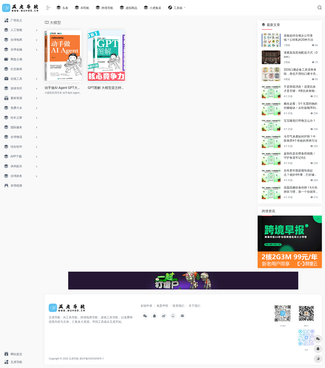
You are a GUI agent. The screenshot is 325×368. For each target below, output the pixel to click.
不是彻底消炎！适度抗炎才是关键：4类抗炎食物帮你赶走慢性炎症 (300, 89)
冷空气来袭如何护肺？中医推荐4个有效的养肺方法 (300, 138)
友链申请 (146, 305)
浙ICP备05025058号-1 (91, 358)
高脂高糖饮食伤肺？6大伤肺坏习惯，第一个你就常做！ (300, 190)
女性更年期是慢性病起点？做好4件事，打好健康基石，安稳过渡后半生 (300, 173)
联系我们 (178, 305)
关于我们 (194, 305)
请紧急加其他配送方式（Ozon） (301, 54)
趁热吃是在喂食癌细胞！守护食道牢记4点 (300, 155)
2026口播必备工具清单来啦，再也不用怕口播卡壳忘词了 (300, 72)
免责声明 (162, 305)
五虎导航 (74, 358)
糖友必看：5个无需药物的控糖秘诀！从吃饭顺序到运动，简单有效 (300, 106)
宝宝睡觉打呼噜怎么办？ (300, 120)
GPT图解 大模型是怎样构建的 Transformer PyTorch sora (106, 88)
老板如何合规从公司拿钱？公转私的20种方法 (298, 37)
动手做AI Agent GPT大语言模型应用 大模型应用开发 (63, 88)
